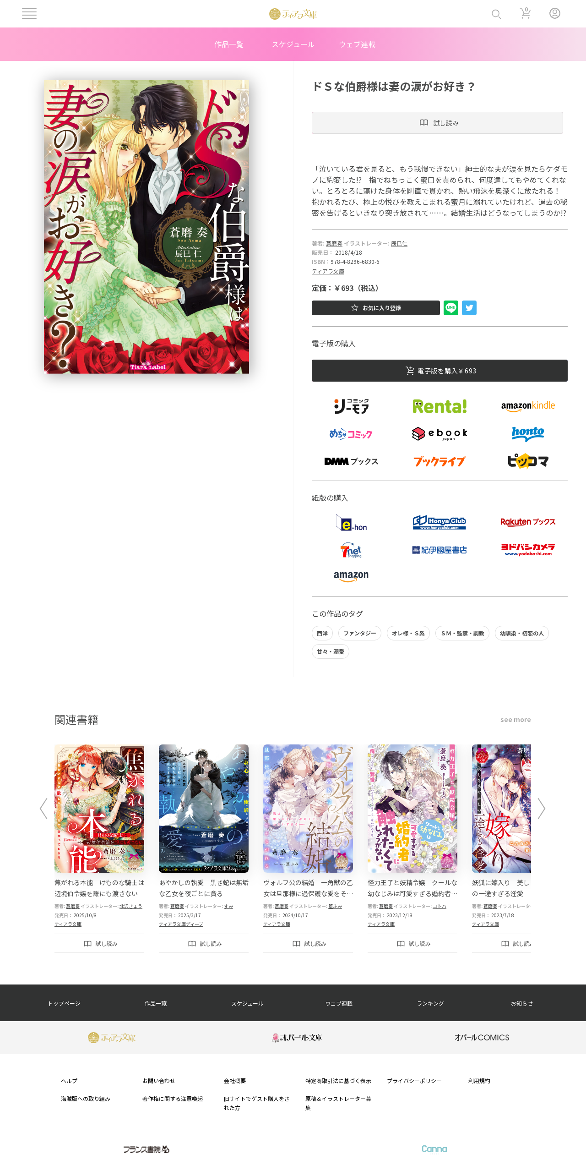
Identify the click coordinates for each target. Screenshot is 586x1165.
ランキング (430, 1003)
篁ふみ (335, 905)
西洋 (322, 633)
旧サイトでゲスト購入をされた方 (257, 1102)
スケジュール (293, 43)
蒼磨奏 (334, 243)
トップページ (64, 1003)
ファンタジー (359, 633)
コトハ (439, 905)
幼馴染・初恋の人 (522, 633)
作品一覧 (229, 43)
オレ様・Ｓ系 (408, 633)
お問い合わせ (158, 1080)
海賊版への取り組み (85, 1098)
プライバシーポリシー (414, 1080)
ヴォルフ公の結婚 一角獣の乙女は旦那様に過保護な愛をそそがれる (308, 893)
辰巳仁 (399, 243)
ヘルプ (69, 1080)
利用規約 (479, 1080)
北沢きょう (130, 905)
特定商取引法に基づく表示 (338, 1080)
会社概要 (235, 1080)
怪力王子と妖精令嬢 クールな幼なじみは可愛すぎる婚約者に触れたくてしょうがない (412, 893)
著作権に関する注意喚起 (172, 1098)
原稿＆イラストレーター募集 (338, 1102)
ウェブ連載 (357, 43)
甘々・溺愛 (330, 651)
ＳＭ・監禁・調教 (462, 633)
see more (515, 719)
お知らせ (522, 1003)
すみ (228, 905)
